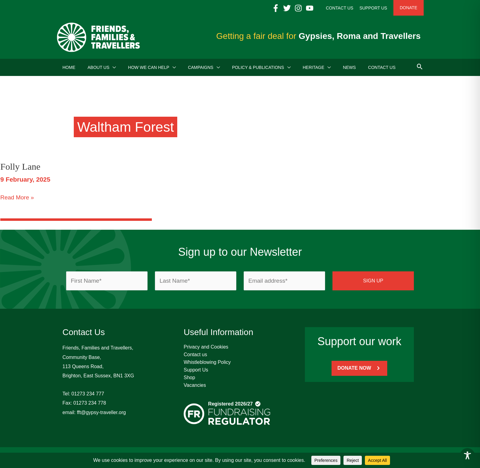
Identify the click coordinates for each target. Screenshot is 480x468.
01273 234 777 (87, 393)
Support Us (196, 369)
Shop (189, 377)
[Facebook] (275, 8)
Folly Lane (20, 166)
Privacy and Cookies (206, 346)
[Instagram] (298, 8)
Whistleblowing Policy (207, 362)
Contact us (195, 354)
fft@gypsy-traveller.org (101, 412)
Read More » (17, 197)
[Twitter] (287, 8)
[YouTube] (309, 8)
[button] (112, 67)
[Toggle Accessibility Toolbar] (467, 455)
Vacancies (195, 385)
